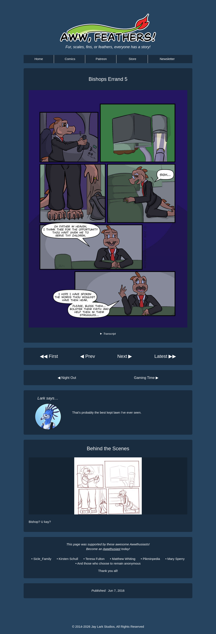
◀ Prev (87, 356)
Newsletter (167, 59)
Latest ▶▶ (165, 356)
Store (132, 59)
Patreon (101, 59)
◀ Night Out (67, 378)
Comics (70, 59)
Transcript (109, 333)
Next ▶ (124, 356)
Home (38, 59)
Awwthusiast (111, 549)
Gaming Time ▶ (146, 378)
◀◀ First (49, 356)
